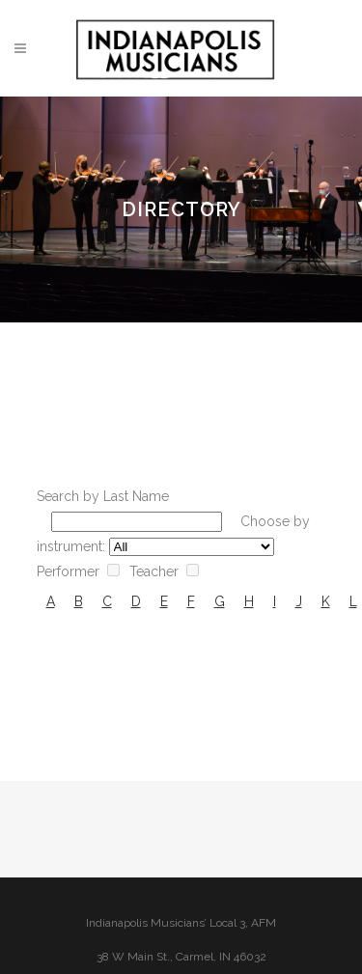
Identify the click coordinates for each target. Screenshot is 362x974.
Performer (68, 571)
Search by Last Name (103, 496)
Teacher (154, 571)
